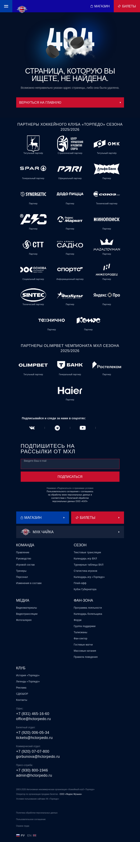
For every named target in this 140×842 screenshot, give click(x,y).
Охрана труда (22, 826)
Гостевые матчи (83, 644)
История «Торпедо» (28, 675)
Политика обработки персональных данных (37, 813)
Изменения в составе (29, 583)
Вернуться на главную (70, 102)
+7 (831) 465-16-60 (32, 714)
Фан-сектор (80, 638)
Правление (22, 552)
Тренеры (21, 570)
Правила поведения (86, 657)
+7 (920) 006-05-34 (32, 733)
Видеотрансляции (27, 613)
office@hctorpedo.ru (33, 719)
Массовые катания (85, 650)
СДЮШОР (22, 693)
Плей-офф (80, 583)
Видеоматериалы (26, 607)
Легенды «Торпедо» (28, 681)
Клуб (21, 668)
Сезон (80, 545)
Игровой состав (25, 564)
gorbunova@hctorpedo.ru (38, 757)
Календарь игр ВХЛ (85, 558)
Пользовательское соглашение (31, 819)
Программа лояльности (88, 607)
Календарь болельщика (88, 613)
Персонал (22, 577)
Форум (78, 620)
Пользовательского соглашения (63, 491)
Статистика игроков (85, 570)
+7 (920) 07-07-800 (32, 751)
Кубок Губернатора (85, 589)
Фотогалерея (24, 620)
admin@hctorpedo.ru (34, 775)
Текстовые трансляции (87, 552)
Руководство (23, 558)
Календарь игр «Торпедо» (89, 577)
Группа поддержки (85, 626)
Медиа (22, 600)
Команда (25, 545)
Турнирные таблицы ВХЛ (89, 564)
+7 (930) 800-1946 (32, 770)
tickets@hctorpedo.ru (34, 738)
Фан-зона (83, 600)
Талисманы (80, 632)
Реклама (21, 687)
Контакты (21, 700)
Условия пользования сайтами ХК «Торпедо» (37, 799)
